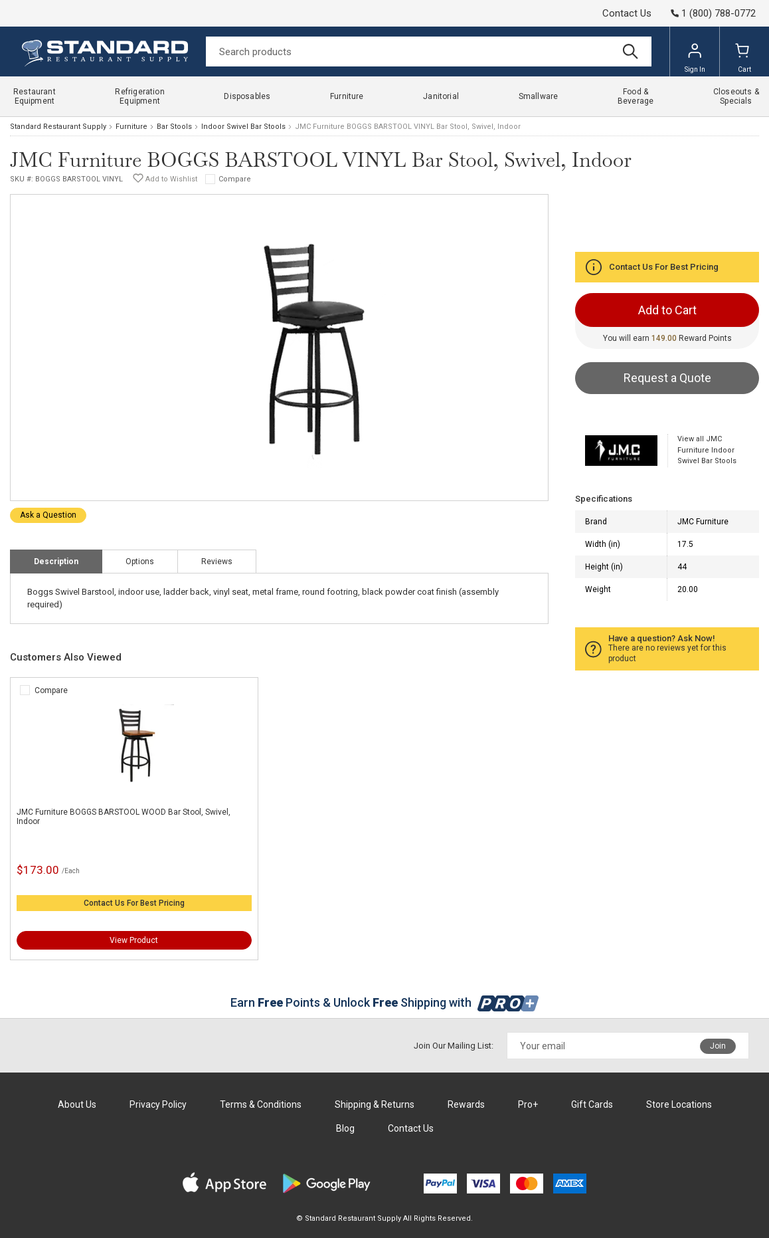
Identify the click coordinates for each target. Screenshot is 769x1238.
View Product (134, 940)
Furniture (131, 126)
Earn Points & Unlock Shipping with (384, 1002)
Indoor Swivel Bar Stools (243, 126)
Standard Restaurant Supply (58, 126)
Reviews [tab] (216, 561)
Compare (234, 179)
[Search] (428, 51)
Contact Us (626, 13)
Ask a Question (48, 515)
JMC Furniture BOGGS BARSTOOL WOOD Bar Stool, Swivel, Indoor (123, 816)
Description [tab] (56, 561)
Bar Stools (174, 126)
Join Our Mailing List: (453, 1046)
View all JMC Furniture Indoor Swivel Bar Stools (706, 450)
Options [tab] (140, 561)
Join (718, 1046)
